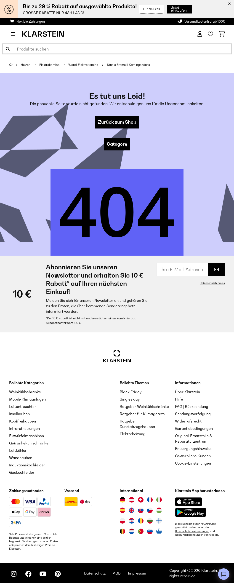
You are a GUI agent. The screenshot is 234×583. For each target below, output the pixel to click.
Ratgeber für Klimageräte (142, 414)
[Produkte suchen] (117, 48)
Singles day (130, 399)
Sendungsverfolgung (193, 414)
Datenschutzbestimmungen (192, 531)
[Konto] (199, 34)
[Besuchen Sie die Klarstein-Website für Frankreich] (150, 500)
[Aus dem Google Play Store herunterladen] (190, 512)
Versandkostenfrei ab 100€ (204, 21)
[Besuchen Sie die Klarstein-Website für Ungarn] (159, 510)
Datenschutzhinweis (212, 283)
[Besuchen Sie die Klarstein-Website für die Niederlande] (131, 531)
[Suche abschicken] (8, 49)
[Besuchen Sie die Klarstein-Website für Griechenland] (159, 531)
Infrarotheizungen (24, 428)
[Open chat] (223, 574)
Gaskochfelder (22, 472)
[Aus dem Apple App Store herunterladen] (188, 501)
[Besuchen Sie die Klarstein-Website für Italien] (159, 500)
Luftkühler (18, 450)
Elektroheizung (132, 434)
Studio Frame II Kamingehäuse (128, 65)
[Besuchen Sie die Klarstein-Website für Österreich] (131, 500)
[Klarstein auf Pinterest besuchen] (57, 574)
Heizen (26, 65)
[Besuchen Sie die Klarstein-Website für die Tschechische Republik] (150, 510)
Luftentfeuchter (22, 406)
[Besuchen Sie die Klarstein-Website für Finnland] (159, 521)
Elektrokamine (49, 65)
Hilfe (179, 399)
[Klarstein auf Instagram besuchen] (13, 574)
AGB (117, 573)
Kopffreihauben (22, 421)
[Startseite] (15, 65)
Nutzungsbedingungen (189, 534)
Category (117, 144)
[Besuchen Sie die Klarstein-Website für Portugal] (141, 531)
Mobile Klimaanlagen (27, 399)
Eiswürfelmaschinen (26, 435)
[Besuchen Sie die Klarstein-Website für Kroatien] (131, 521)
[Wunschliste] (210, 34)
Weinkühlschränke (25, 392)
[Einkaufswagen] (222, 34)
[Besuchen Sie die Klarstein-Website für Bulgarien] (150, 521)
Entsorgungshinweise (193, 448)
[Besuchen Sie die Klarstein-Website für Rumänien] (141, 521)
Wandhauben (20, 457)
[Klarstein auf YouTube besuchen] (43, 574)
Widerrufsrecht (188, 421)
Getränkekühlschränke (28, 443)
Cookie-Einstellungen (193, 463)
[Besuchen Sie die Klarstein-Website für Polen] (122, 521)
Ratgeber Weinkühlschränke (144, 406)
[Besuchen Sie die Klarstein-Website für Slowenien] (150, 531)
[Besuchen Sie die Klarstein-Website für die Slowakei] (141, 510)
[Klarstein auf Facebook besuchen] (28, 574)
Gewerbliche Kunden (193, 456)
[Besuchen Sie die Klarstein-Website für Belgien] (122, 531)
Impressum (137, 573)
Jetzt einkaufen (174, 9)
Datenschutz (95, 573)
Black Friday (130, 392)
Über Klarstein (187, 392)
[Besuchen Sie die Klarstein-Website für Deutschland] (122, 500)
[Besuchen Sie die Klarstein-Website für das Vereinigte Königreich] (131, 510)
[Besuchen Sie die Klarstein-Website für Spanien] (122, 510)
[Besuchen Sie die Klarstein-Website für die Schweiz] (141, 500)
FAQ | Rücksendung (191, 406)
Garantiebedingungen (194, 428)
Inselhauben (19, 414)
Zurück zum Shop (117, 122)
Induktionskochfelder (27, 465)
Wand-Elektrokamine (83, 65)
